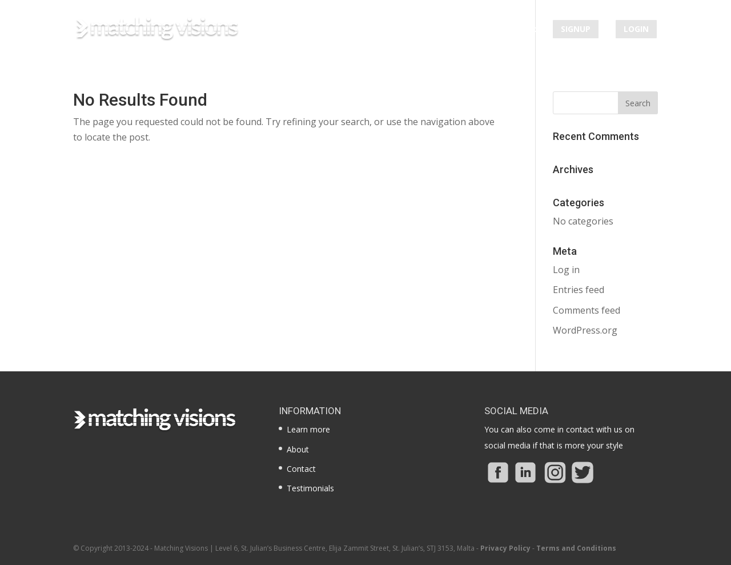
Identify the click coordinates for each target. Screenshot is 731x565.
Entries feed (578, 289)
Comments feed (586, 310)
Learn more (356, 29)
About (407, 29)
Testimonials (462, 29)
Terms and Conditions (576, 548)
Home (306, 29)
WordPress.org (585, 330)
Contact (520, 29)
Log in (566, 269)
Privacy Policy (505, 548)
